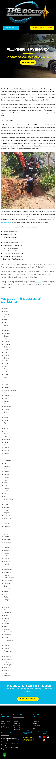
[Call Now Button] (4, 755)
